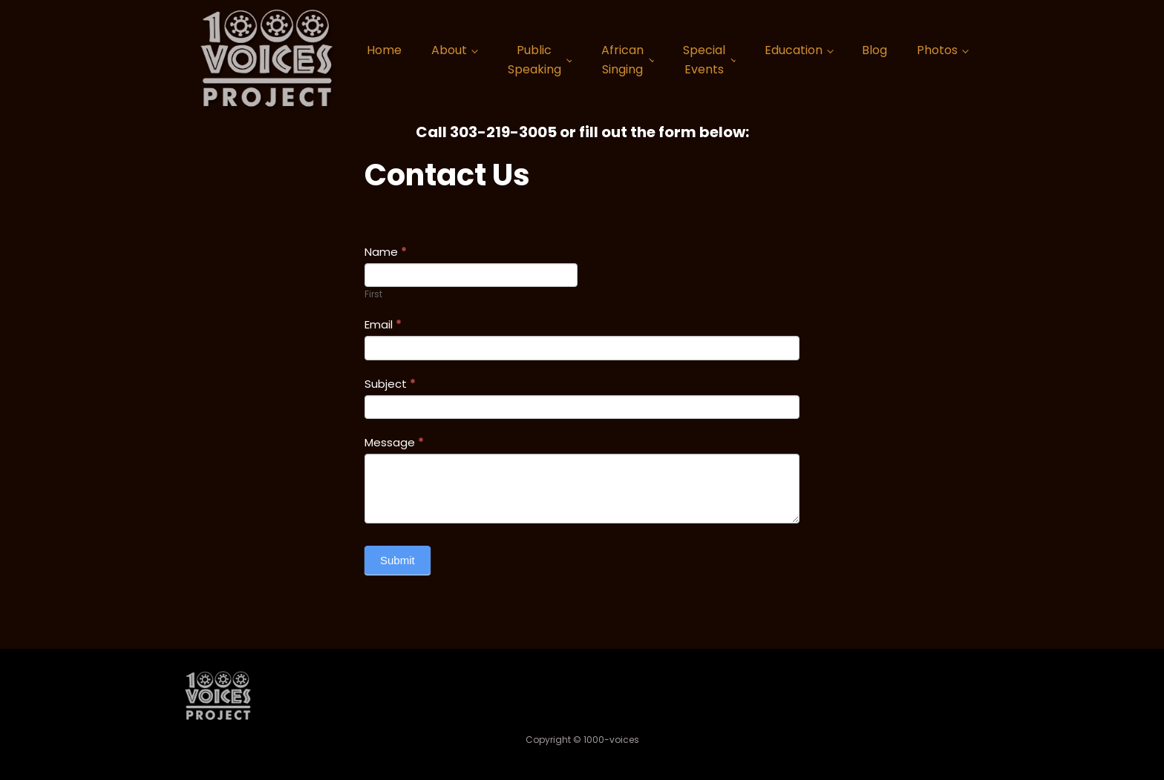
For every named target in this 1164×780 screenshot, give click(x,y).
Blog (874, 50)
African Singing (622, 60)
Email (383, 324)
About (449, 50)
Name (385, 252)
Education (794, 50)
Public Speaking (534, 60)
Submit (397, 560)
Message (394, 442)
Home (384, 50)
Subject (390, 383)
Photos (937, 50)
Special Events (704, 60)
